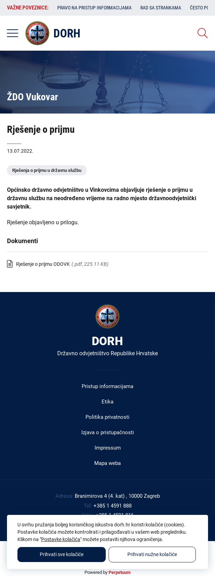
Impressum (108, 448)
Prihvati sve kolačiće (61, 554)
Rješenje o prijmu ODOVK (43, 264)
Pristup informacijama (107, 386)
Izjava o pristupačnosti (107, 432)
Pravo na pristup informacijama (94, 7)
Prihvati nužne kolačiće (152, 554)
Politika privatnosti (107, 417)
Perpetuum (120, 572)
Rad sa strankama (160, 7)
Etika (107, 402)
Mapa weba (107, 463)
